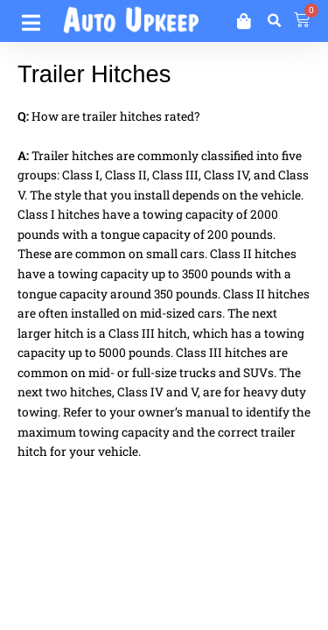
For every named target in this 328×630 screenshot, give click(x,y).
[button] (274, 21)
